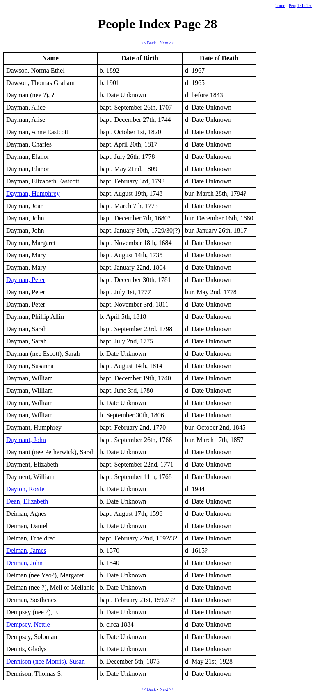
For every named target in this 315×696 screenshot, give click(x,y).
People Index (300, 5)
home (280, 5)
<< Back (148, 43)
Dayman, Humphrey (33, 193)
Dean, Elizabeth (27, 501)
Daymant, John (26, 439)
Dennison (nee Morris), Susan (45, 661)
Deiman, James (26, 550)
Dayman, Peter (25, 279)
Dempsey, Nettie (28, 624)
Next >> (167, 43)
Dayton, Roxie (25, 488)
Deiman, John (24, 562)
